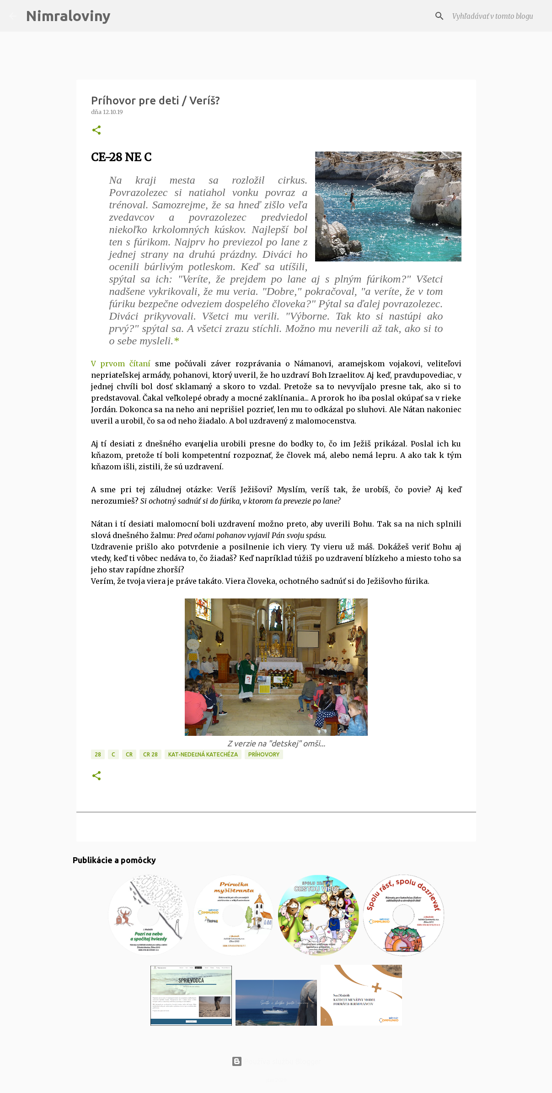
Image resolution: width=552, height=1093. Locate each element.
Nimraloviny (68, 15)
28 (98, 754)
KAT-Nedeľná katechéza (203, 754)
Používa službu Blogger (276, 1061)
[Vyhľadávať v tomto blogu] (497, 16)
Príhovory (263, 754)
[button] (96, 131)
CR (129, 754)
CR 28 (150, 754)
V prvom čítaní (120, 363)
